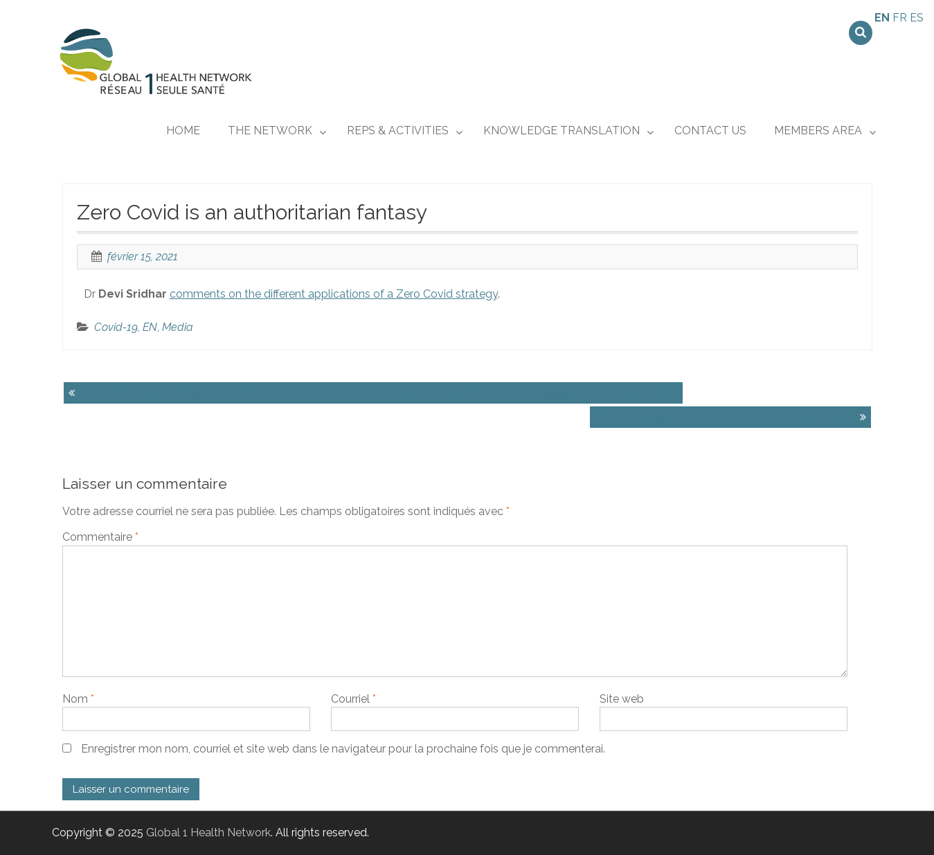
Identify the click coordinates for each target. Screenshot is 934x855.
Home (183, 130)
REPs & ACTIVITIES (398, 130)
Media (177, 327)
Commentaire (100, 536)
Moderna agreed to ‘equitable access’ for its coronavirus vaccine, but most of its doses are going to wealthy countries (378, 392)
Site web (622, 698)
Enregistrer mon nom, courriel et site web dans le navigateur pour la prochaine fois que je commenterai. (343, 748)
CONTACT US (710, 130)
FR (899, 17)
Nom (78, 698)
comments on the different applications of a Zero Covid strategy (334, 293)
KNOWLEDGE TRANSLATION (561, 130)
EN (150, 327)
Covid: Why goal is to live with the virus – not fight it (725, 417)
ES (917, 17)
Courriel (353, 698)
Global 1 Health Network (208, 832)
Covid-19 (116, 327)
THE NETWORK (270, 130)
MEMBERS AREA (818, 130)
